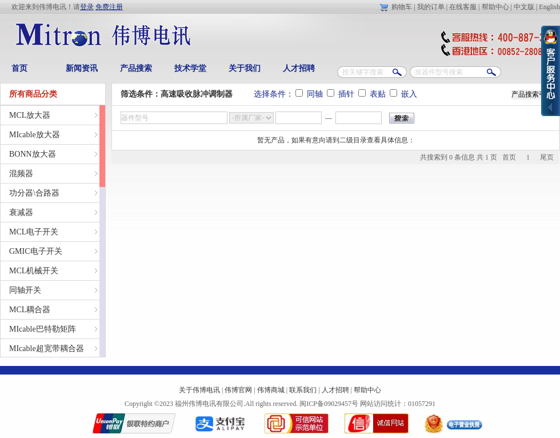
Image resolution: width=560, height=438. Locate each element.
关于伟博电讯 (199, 390)
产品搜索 (136, 68)
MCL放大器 (29, 115)
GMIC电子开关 (35, 251)
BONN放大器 (32, 154)
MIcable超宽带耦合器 (46, 348)
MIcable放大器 (34, 134)
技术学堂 (190, 68)
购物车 (401, 7)
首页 (19, 68)
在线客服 (463, 7)
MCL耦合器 (29, 309)
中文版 (524, 7)
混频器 (21, 173)
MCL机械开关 (33, 270)
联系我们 (303, 390)
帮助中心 (495, 7)
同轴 (310, 94)
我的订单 (431, 7)
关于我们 (245, 68)
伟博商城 (271, 390)
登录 (87, 7)
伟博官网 (238, 390)
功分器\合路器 (34, 193)
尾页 (547, 157)
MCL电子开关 (33, 232)
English (549, 7)
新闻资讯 (82, 68)
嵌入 (403, 94)
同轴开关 (25, 290)
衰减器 (21, 212)
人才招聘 (299, 68)
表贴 (373, 94)
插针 (342, 94)
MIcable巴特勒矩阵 (42, 329)
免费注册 (109, 7)
